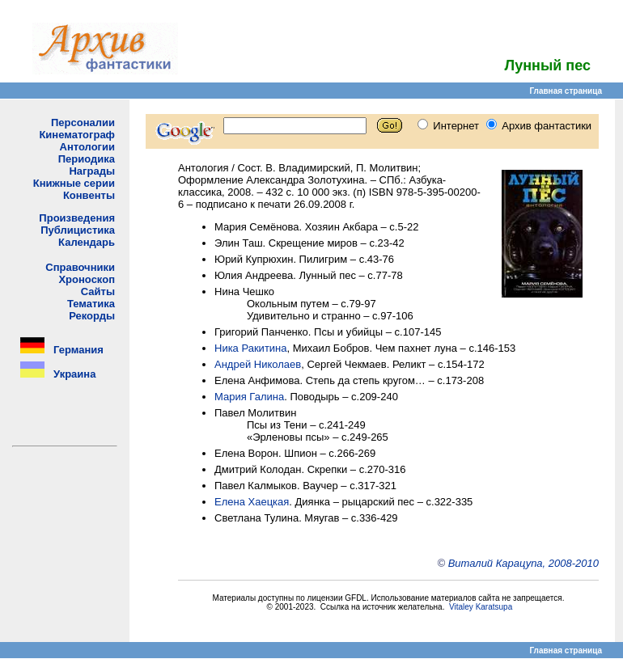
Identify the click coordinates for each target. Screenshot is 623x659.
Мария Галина (249, 397)
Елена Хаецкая (251, 502)
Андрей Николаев (257, 364)
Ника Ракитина (250, 348)
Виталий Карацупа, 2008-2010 (523, 563)
